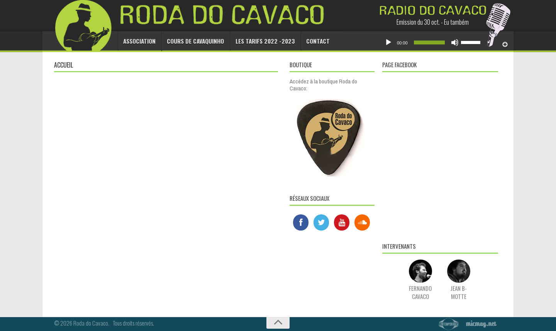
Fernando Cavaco (420, 288)
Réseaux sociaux (309, 198)
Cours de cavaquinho (193, 41)
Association (139, 41)
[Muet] (455, 42)
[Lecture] (388, 42)
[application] (432, 42)
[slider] (429, 42)
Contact (308, 41)
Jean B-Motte (458, 288)
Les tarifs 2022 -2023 (259, 41)
